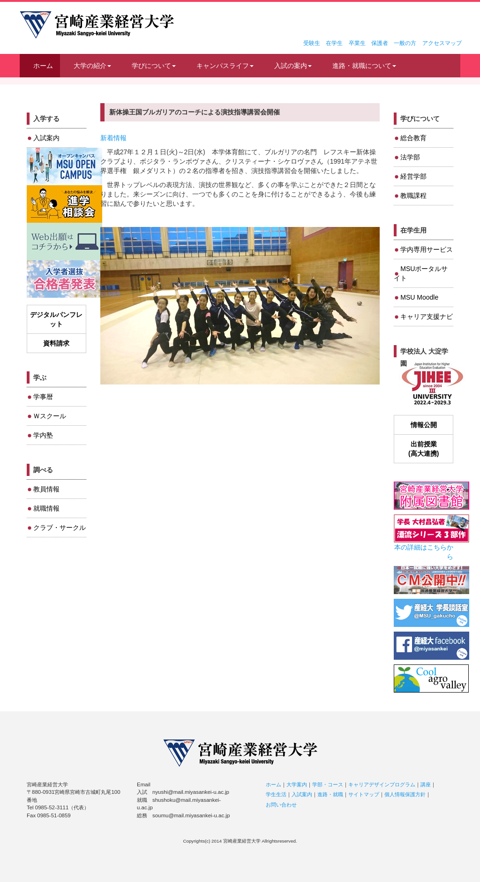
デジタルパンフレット (56, 319)
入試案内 (46, 138)
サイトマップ (363, 794)
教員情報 (46, 489)
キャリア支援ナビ (426, 316)
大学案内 (296, 784)
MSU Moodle (419, 297)
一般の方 (405, 43)
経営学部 (413, 176)
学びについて (154, 65)
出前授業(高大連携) (423, 448)
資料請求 (56, 343)
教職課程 (413, 195)
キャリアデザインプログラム (381, 784)
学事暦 (43, 396)
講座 (425, 784)
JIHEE (431, 384)
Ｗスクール (49, 416)
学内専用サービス (426, 249)
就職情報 (46, 508)
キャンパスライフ (225, 65)
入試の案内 (293, 65)
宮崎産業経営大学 (97, 24)
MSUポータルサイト (421, 273)
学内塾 (43, 435)
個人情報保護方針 (405, 794)
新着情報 (113, 138)
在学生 (334, 43)
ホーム (43, 65)
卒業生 (357, 43)
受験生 (311, 43)
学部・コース (327, 784)
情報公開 (424, 425)
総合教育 (413, 138)
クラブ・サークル (59, 527)
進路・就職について (364, 65)
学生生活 (276, 794)
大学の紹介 (92, 65)
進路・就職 (330, 794)
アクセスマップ (442, 43)
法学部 (410, 157)
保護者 (379, 43)
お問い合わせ (281, 804)
